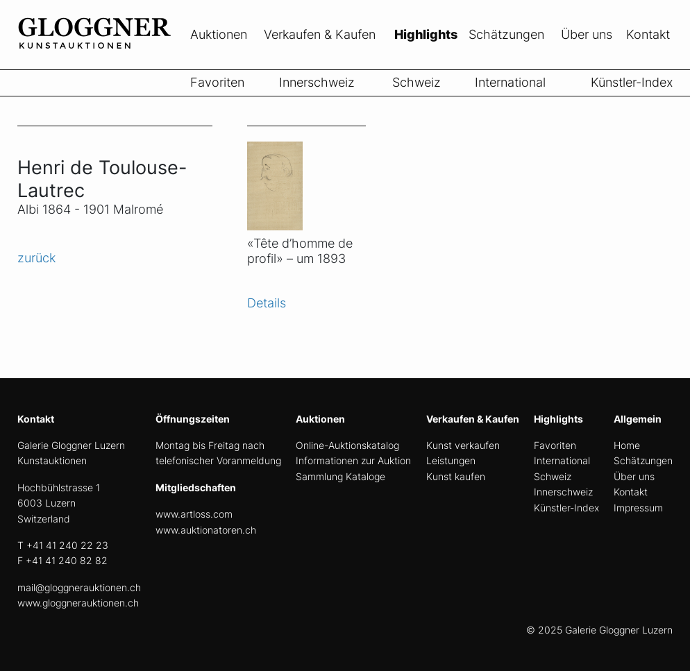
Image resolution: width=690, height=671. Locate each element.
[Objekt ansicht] (306, 178)
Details (266, 303)
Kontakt (648, 34)
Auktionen (218, 34)
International (510, 82)
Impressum (638, 507)
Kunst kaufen (455, 476)
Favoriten (217, 82)
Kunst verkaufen (463, 445)
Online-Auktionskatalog (347, 445)
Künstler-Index (632, 82)
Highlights (425, 34)
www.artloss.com (194, 514)
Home (627, 445)
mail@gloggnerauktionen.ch (79, 587)
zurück (36, 257)
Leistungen (451, 460)
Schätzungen (506, 34)
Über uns (586, 34)
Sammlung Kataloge (340, 476)
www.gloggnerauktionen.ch (78, 603)
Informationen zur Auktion (353, 460)
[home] (121, 61)
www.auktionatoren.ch (205, 530)
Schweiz (416, 82)
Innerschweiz (317, 82)
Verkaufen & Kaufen (320, 34)
